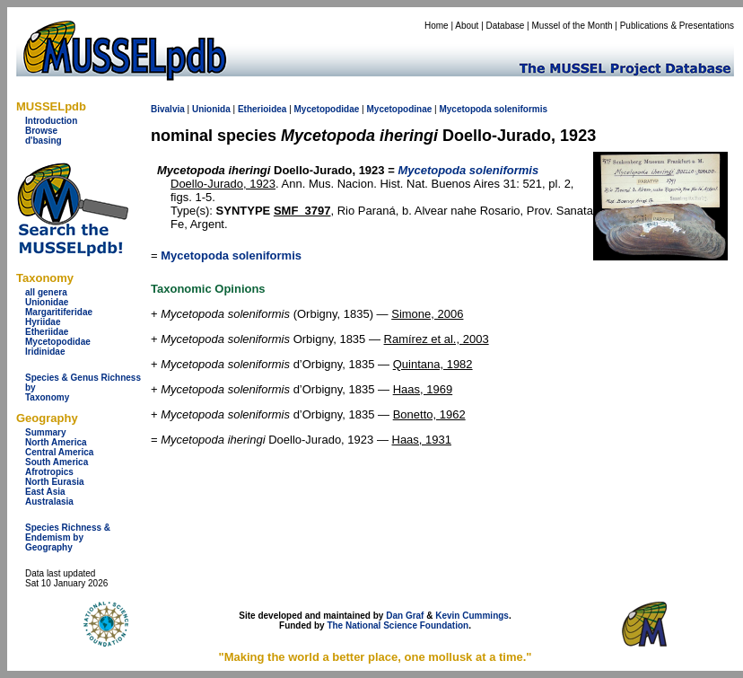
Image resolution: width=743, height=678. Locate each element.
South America (56, 462)
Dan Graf (405, 616)
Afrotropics (49, 472)
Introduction (51, 121)
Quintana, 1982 (433, 364)
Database (505, 26)
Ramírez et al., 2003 (436, 339)
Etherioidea (262, 109)
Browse (41, 131)
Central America (59, 452)
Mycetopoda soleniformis (231, 255)
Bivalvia (168, 109)
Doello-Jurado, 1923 (222, 183)
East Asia (45, 492)
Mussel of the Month (572, 26)
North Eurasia (54, 482)
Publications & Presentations (677, 26)
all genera (46, 292)
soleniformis (520, 109)
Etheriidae (46, 332)
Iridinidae (45, 352)
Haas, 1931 (422, 439)
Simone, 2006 (427, 314)
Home (436, 26)
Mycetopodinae (399, 109)
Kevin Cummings (472, 616)
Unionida (211, 109)
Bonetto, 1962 (429, 414)
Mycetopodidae (58, 342)
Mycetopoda (465, 109)
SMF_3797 (302, 210)
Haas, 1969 (423, 389)
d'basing (43, 140)
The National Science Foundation (397, 625)
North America (56, 442)
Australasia (49, 501)
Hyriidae (42, 322)
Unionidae (46, 302)
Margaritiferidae (58, 312)
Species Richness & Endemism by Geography (67, 537)
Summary (45, 432)
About (466, 26)
